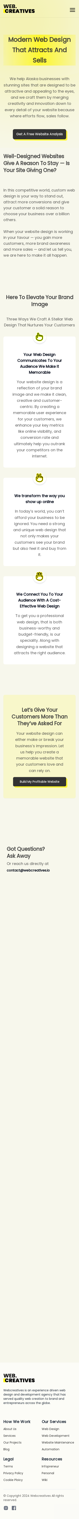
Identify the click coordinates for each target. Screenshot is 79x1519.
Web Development (56, 1436)
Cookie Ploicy (13, 1480)
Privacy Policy (13, 1473)
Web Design (50, 1429)
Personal (48, 1473)
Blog (6, 1449)
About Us (9, 1429)
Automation (50, 1449)
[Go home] (19, 1378)
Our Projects (12, 1442)
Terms (8, 1466)
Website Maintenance (58, 1442)
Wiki (44, 1480)
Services (9, 1436)
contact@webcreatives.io (28, 870)
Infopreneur (50, 1466)
